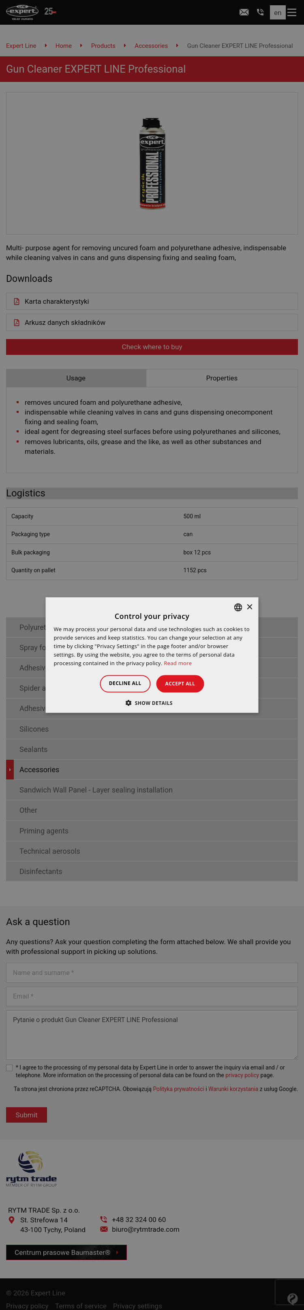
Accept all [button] (184, 683)
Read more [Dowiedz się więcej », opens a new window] (178, 662)
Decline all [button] (121, 683)
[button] (152, 702)
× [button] (249, 607)
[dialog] (152, 655)
